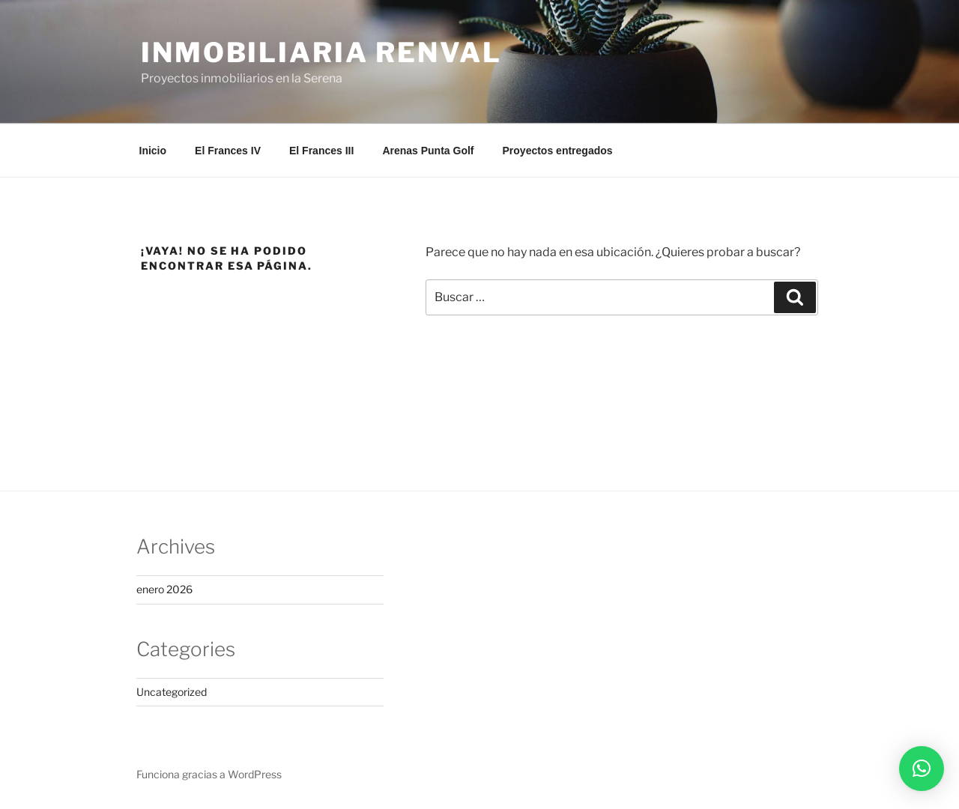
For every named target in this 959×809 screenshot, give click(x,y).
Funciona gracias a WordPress (209, 774)
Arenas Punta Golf (428, 151)
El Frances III (321, 151)
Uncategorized (171, 691)
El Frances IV (228, 151)
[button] (921, 768)
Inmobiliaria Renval (321, 52)
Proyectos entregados (558, 151)
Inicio (153, 151)
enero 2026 (164, 589)
